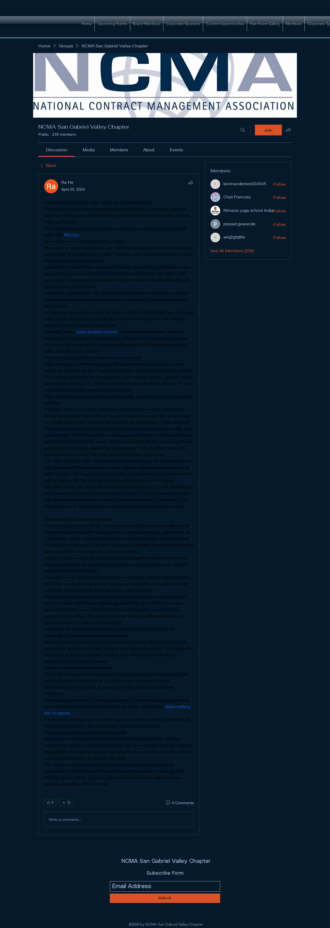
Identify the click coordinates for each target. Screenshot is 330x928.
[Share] (190, 182)
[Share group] (288, 130)
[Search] (243, 130)
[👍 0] (50, 802)
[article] (118, 504)
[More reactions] (66, 802)
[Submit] (165, 898)
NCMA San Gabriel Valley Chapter (166, 861)
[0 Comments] (179, 803)
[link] (56, 149)
